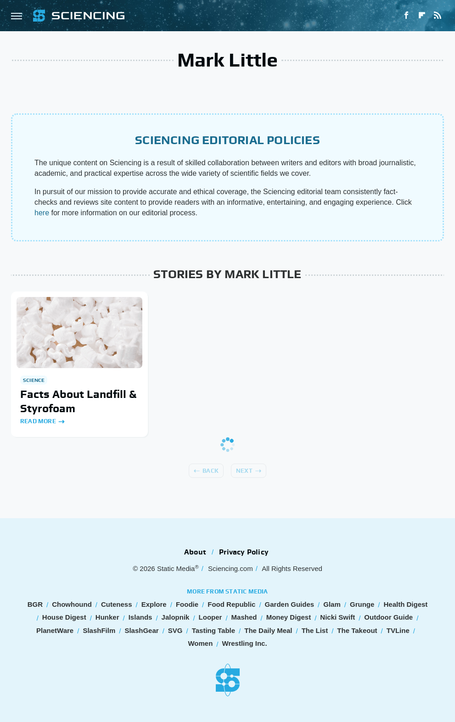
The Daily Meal (268, 630)
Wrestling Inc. (244, 643)
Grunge (362, 604)
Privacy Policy (244, 552)
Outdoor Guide (388, 617)
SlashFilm (99, 630)
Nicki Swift (337, 617)
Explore (154, 604)
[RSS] (437, 16)
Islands (140, 617)
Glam (332, 604)
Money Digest (288, 617)
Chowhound (72, 604)
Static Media (176, 568)
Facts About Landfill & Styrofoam (78, 401)
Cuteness (116, 604)
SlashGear (141, 630)
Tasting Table (213, 630)
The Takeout (357, 630)
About (195, 552)
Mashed (244, 617)
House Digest (64, 617)
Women (200, 643)
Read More (38, 421)
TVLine (398, 630)
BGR (35, 604)
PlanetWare (54, 630)
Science (34, 380)
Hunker (107, 617)
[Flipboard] (422, 16)
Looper (210, 617)
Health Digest (405, 604)
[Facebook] (406, 16)
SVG (175, 630)
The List (315, 630)
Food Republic (231, 604)
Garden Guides (290, 604)
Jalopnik (176, 617)
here (41, 213)
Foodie (187, 604)
